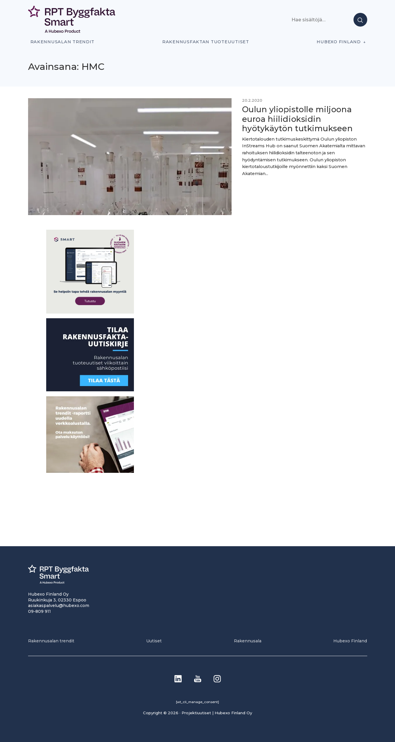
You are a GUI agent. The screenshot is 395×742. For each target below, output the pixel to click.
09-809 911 (39, 611)
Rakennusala (247, 641)
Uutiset (154, 641)
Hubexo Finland (338, 41)
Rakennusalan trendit (62, 41)
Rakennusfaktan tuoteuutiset (205, 41)
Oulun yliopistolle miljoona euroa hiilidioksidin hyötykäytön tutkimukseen (297, 119)
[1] (90, 389)
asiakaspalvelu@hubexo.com (58, 605)
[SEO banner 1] (90, 312)
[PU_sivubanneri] (90, 471)
